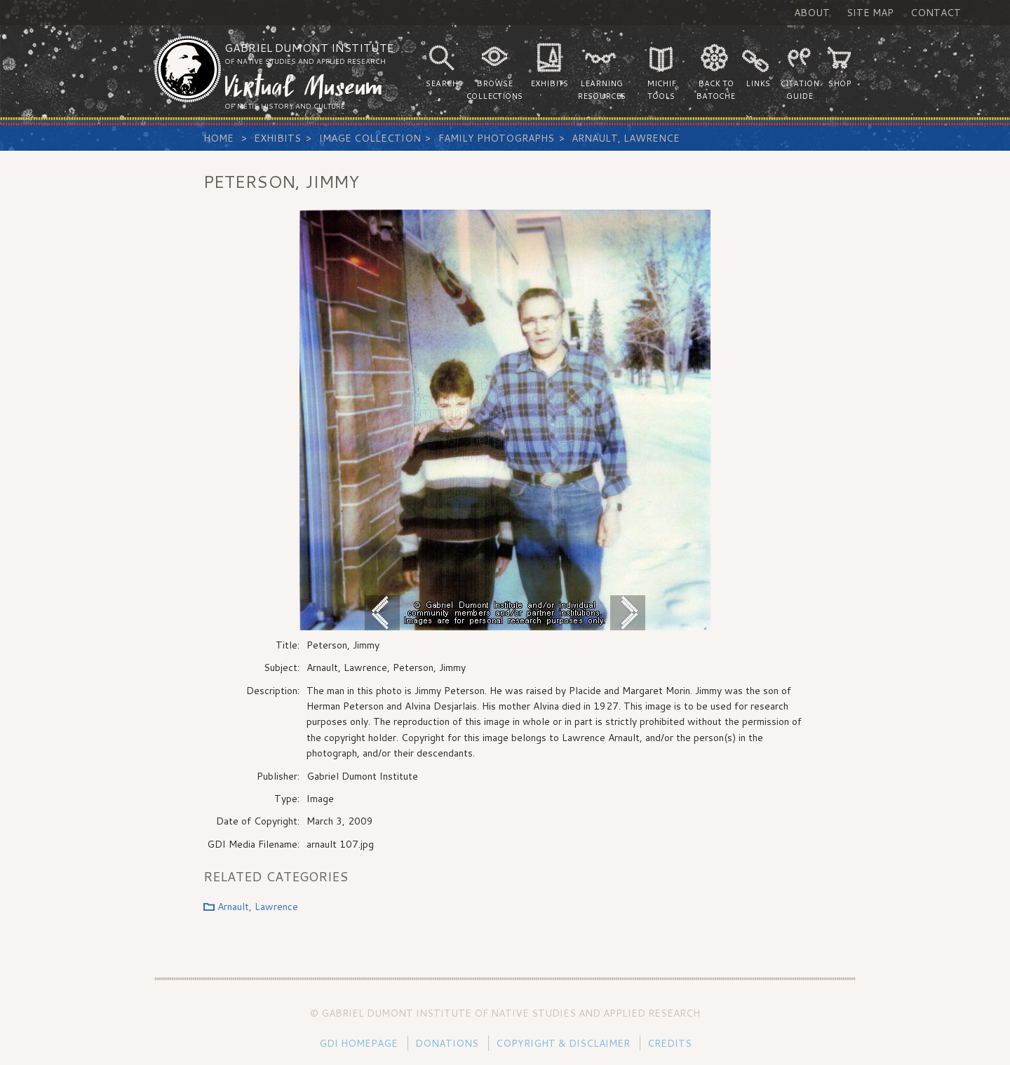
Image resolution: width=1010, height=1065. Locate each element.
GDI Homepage (358, 1043)
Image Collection (370, 138)
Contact (935, 13)
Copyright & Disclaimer (563, 1043)
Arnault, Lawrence (626, 138)
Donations (446, 1043)
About (812, 13)
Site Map (870, 13)
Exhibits (277, 138)
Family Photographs (496, 138)
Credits (669, 1043)
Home (218, 138)
